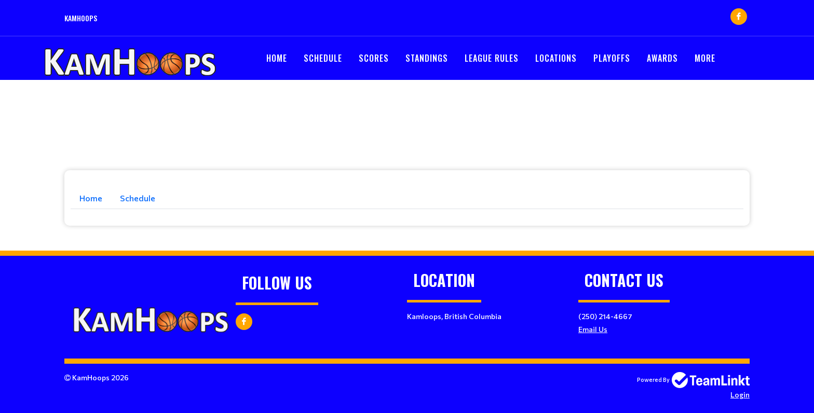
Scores (374, 58)
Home (276, 58)
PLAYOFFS (611, 58)
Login (740, 394)
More (705, 58)
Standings (426, 58)
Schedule (323, 58)
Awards (662, 58)
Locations (556, 58)
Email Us (592, 329)
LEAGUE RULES (492, 58)
